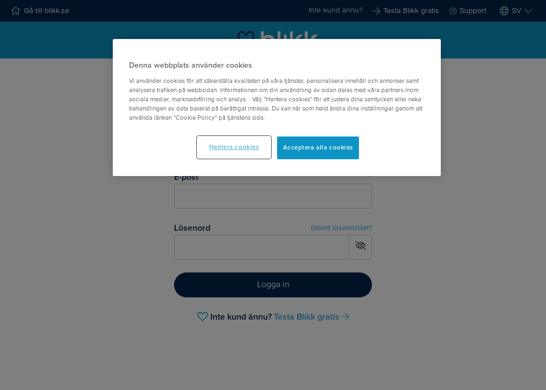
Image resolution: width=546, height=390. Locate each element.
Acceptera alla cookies (318, 148)
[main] (276, 107)
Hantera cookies (234, 147)
